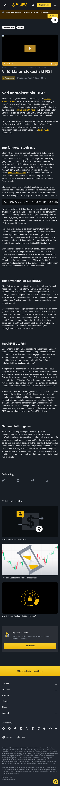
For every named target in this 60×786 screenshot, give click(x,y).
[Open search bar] (32, 5)
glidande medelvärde (17, 173)
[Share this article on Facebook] (18, 480)
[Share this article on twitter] (3, 480)
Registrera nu (30, 646)
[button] (55, 4)
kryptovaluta (43, 130)
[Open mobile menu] (55, 5)
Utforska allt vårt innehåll (30, 671)
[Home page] (19, 5)
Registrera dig (44, 5)
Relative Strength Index (25, 110)
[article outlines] (54, 20)
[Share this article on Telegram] (32, 480)
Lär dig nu (53, 16)
